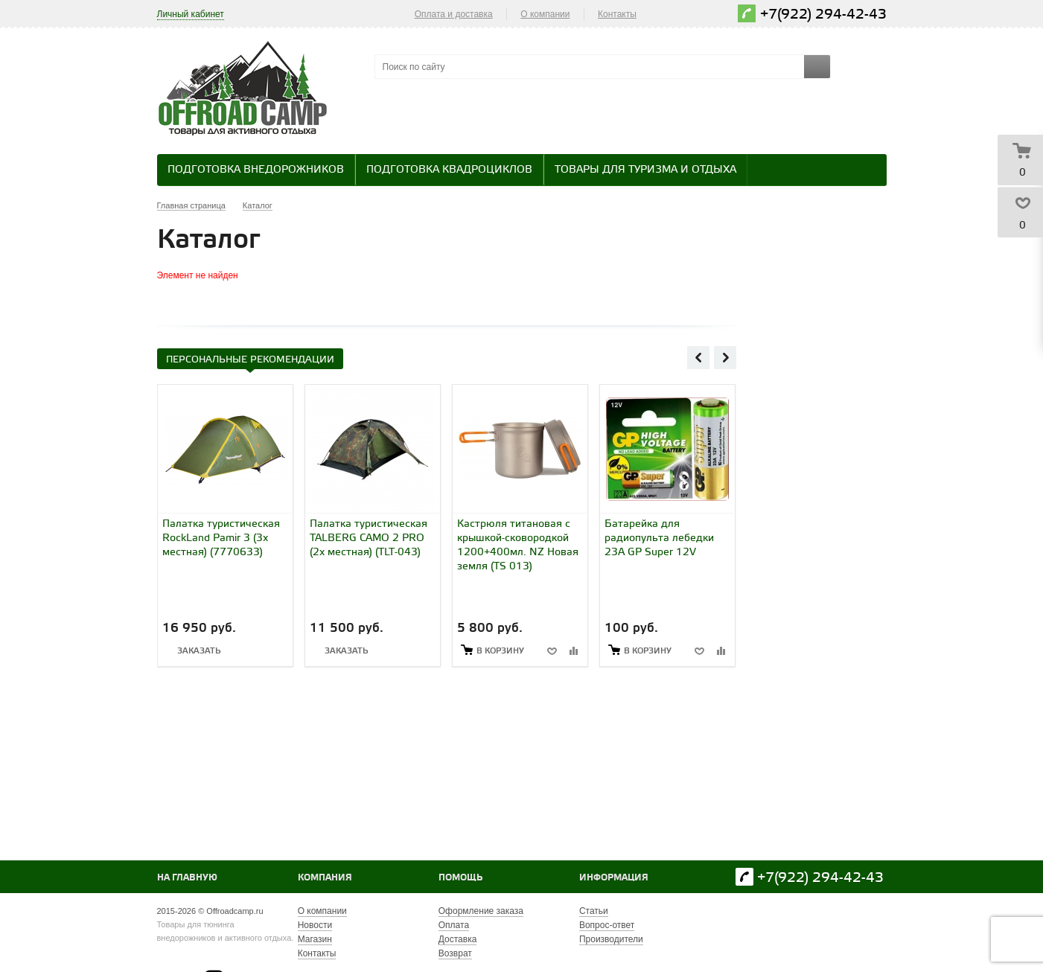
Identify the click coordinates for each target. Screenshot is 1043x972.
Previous (698, 357)
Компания (325, 877)
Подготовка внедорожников (256, 170)
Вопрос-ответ (606, 925)
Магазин (315, 939)
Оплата (453, 925)
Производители (611, 939)
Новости (315, 925)
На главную (187, 877)
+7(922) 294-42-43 (823, 14)
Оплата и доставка (454, 14)
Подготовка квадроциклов (449, 170)
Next (725, 357)
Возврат (455, 953)
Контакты (617, 14)
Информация (613, 877)
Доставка (457, 939)
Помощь (460, 877)
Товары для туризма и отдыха (645, 170)
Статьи (593, 911)
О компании (545, 14)
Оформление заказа (480, 911)
